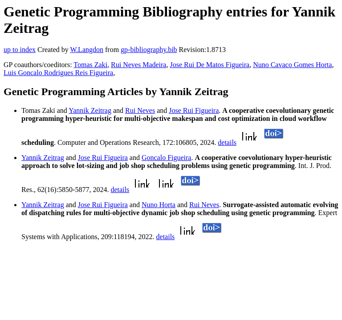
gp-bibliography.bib (149, 49)
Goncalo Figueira (166, 157)
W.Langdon (86, 49)
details (227, 142)
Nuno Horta (158, 204)
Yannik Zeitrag (90, 110)
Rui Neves (140, 110)
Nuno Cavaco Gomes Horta (292, 64)
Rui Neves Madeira (138, 64)
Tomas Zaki (90, 64)
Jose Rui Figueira (194, 110)
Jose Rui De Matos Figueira (209, 64)
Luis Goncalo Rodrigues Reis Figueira (58, 72)
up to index (20, 49)
